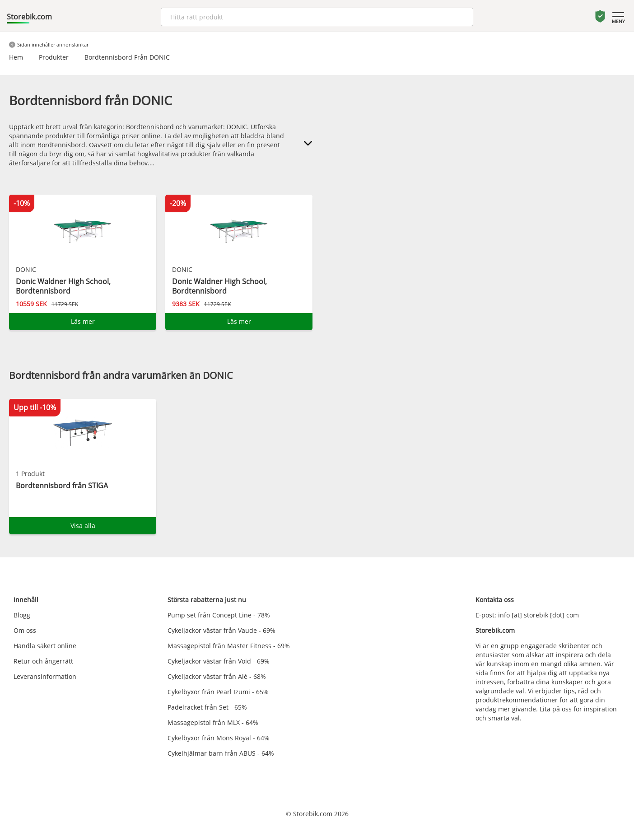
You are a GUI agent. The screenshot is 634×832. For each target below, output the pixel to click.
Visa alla (82, 525)
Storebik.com (29, 17)
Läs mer (83, 321)
